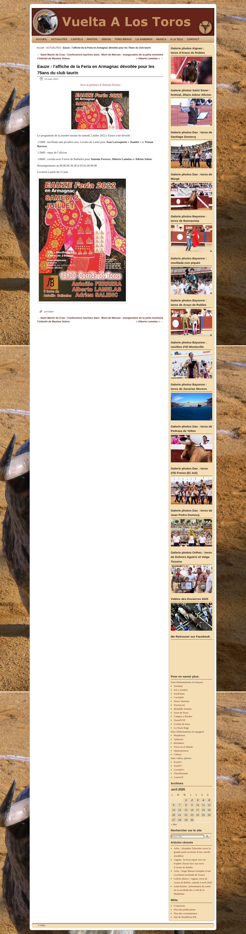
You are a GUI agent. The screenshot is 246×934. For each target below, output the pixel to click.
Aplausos (178, 739)
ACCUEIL (41, 39)
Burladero (179, 743)
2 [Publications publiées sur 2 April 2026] (192, 800)
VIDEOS (106, 39)
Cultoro (177, 754)
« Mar (174, 824)
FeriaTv (178, 762)
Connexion (179, 905)
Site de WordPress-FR (185, 917)
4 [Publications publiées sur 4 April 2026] (203, 800)
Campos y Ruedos (183, 716)
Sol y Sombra (181, 689)
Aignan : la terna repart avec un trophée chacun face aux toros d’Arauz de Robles (190, 863)
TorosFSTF (179, 720)
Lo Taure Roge (181, 727)
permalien (49, 311)
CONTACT (193, 39)
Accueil (40, 47)
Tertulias (178, 686)
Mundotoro (179, 735)
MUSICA (161, 39)
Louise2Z (179, 777)
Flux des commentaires (185, 913)
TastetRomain (181, 773)
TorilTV (178, 765)
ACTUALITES (59, 39)
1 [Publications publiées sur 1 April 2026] (186, 800)
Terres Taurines (181, 701)
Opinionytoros (181, 750)
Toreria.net (179, 705)
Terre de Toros (181, 712)
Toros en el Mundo (183, 746)
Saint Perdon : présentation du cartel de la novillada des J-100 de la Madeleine (192, 890)
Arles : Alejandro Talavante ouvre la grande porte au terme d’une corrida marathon (192, 852)
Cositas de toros (182, 724)
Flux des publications (184, 909)
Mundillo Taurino (183, 708)
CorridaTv (179, 769)
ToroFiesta (179, 693)
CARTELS (77, 39)
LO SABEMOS (144, 39)
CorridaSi (179, 697)
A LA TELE (176, 39)
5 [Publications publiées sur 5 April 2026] (209, 800)
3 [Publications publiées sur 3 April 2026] (197, 800)
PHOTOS (92, 39)
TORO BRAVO (123, 39)
